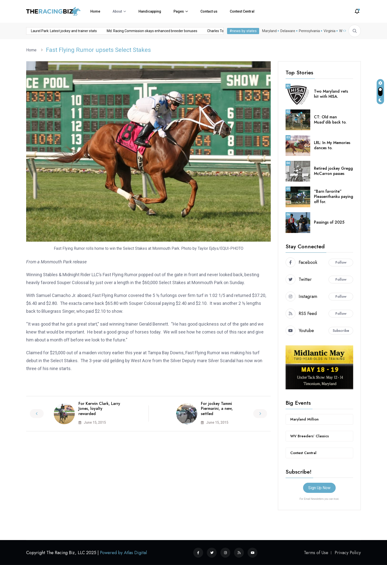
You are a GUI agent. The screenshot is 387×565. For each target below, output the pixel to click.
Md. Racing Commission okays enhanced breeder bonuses (104, 31)
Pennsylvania (309, 31)
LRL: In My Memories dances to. (332, 145)
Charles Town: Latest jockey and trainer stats (194, 31)
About (117, 11)
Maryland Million (304, 419)
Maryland (269, 31)
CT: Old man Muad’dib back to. (330, 119)
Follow (341, 262)
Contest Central (242, 11)
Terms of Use (316, 552)
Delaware (287, 31)
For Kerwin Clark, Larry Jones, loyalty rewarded (99, 409)
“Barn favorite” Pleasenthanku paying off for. (333, 196)
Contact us (208, 11)
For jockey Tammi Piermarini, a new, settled (217, 409)
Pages (179, 11)
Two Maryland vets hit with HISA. (331, 93)
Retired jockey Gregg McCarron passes (333, 171)
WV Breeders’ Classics (309, 436)
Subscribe (341, 330)
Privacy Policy (348, 552)
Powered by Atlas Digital (123, 552)
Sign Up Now (319, 487)
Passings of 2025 (329, 222)
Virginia (329, 31)
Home (95, 11)
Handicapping (149, 11)
